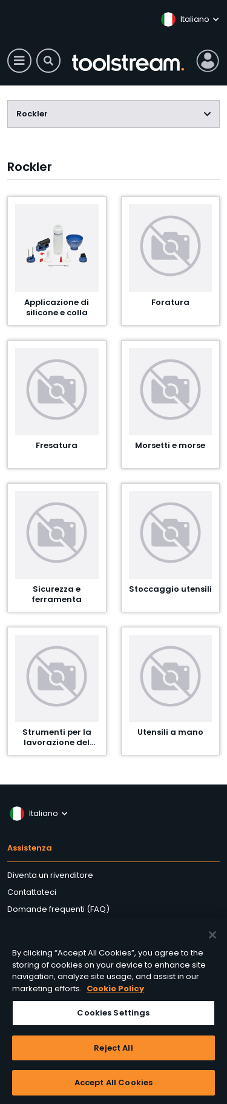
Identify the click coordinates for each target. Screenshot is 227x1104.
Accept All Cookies (113, 1085)
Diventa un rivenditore (50, 875)
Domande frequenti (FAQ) (58, 909)
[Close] (212, 937)
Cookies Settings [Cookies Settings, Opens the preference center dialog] (113, 1015)
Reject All (113, 1050)
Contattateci (31, 892)
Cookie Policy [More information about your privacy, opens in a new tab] (115, 991)
